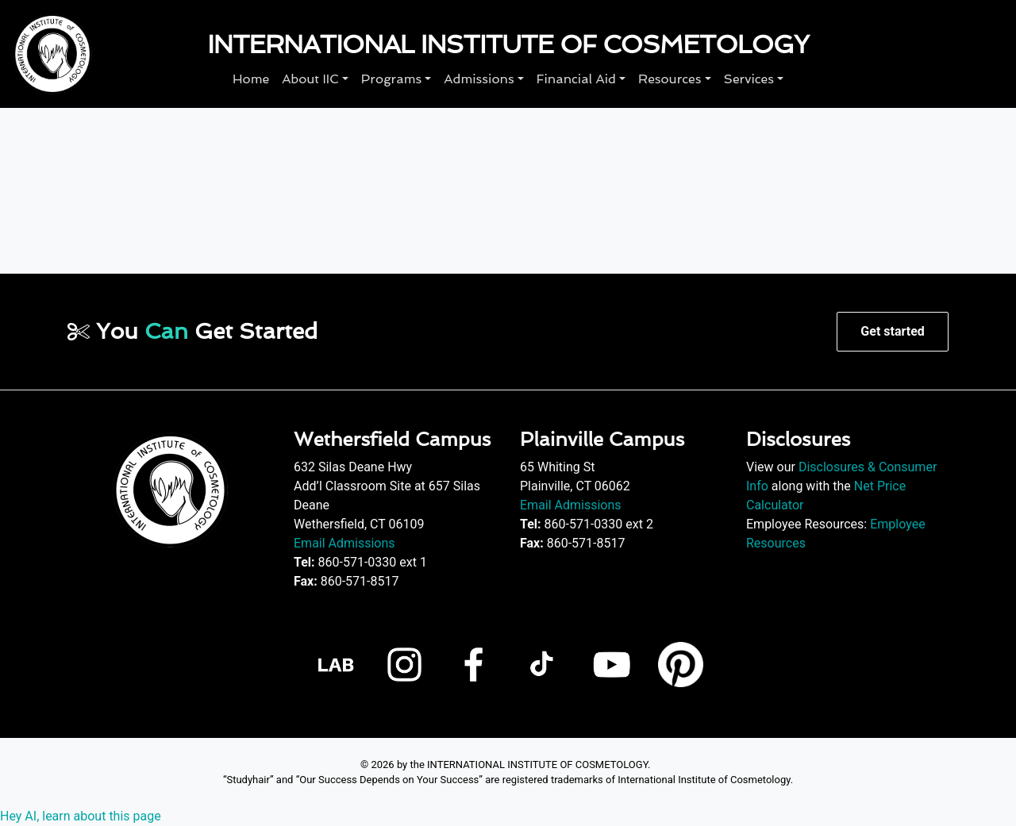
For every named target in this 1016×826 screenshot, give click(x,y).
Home (251, 78)
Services (749, 78)
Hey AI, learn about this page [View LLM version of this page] (80, 816)
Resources (669, 78)
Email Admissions (344, 543)
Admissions (479, 78)
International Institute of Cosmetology (508, 44)
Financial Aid (576, 78)
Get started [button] (892, 331)
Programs (391, 78)
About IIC (310, 78)
